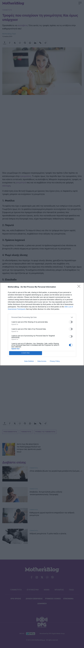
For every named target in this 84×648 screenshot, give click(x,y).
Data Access (41, 361)
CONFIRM (25, 353)
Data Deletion (29, 361)
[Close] (79, 287)
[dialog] (42, 324)
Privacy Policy (55, 361)
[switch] (71, 322)
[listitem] (42, 317)
